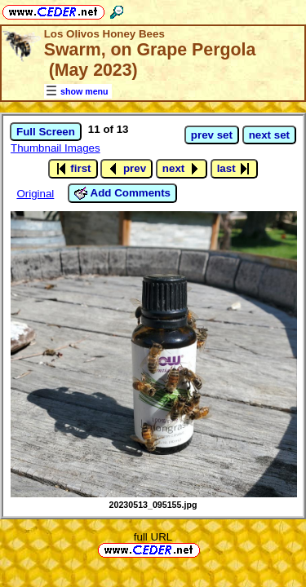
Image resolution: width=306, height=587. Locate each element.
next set (269, 135)
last (234, 168)
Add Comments (122, 193)
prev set (212, 135)
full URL (153, 537)
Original (35, 194)
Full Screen (45, 132)
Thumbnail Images (55, 148)
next (181, 168)
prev (126, 168)
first (73, 168)
